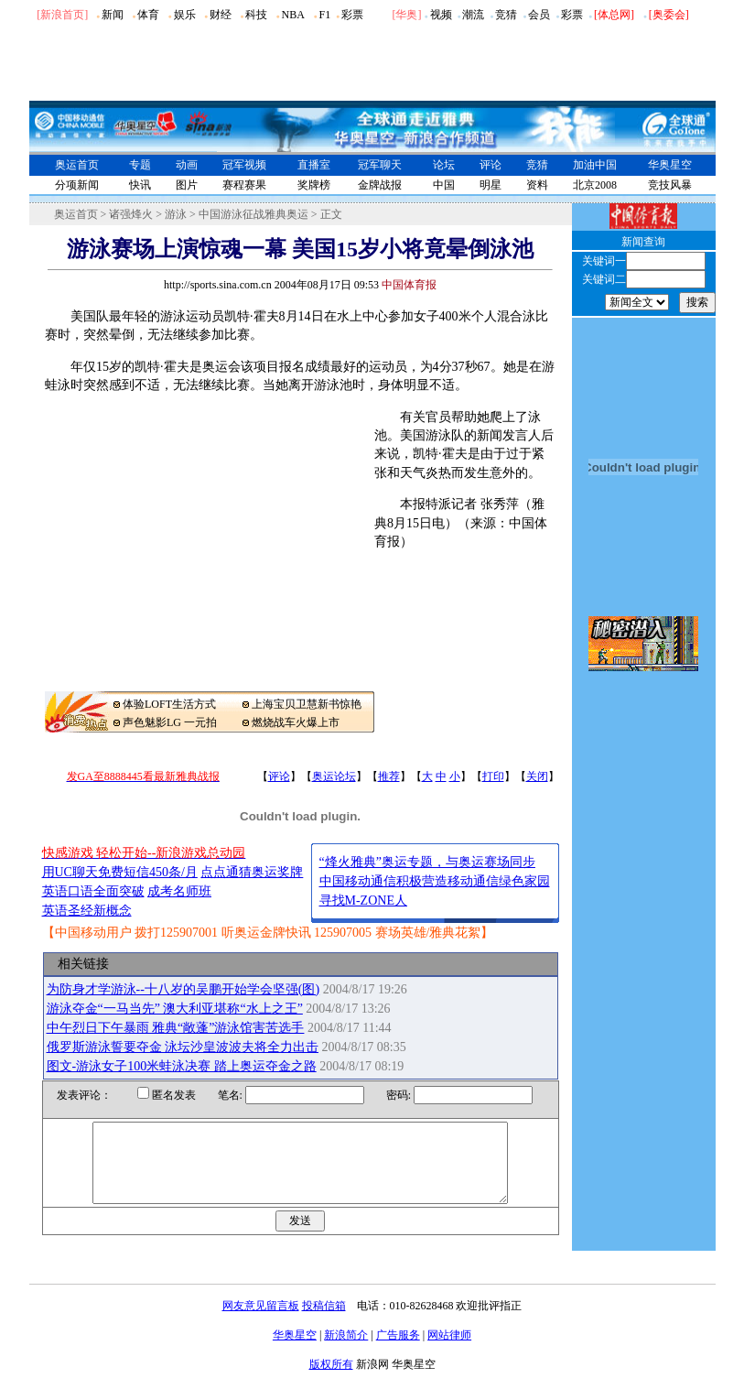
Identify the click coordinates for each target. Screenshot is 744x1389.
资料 (537, 185)
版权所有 (331, 1380)
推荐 (389, 776)
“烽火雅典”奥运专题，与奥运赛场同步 (427, 862)
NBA (292, 14)
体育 (148, 14)
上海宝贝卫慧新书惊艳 (306, 704)
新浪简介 (346, 1351)
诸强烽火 (131, 214)
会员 (539, 14)
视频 (441, 14)
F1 (325, 14)
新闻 (113, 14)
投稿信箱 (324, 1322)
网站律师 (449, 1351)
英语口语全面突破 (93, 891)
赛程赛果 (244, 185)
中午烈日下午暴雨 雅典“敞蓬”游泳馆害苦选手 (176, 1028)
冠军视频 (244, 164)
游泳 (176, 214)
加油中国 (595, 164)
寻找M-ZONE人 (363, 900)
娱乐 (185, 14)
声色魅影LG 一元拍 (170, 722)
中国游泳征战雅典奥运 (253, 214)
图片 (187, 185)
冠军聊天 (380, 164)
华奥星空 (670, 164)
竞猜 (506, 14)
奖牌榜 (313, 185)
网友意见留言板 (260, 1322)
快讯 (140, 185)
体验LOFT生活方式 (169, 704)
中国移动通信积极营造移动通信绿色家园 (434, 881)
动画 (187, 164)
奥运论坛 (334, 776)
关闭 (537, 776)
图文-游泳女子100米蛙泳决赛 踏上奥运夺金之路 (182, 1066)
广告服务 (398, 1351)
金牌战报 (380, 185)
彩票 (352, 14)
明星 (490, 185)
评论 (490, 164)
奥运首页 (77, 164)
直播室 (313, 164)
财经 (221, 14)
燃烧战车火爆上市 (296, 722)
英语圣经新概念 (87, 910)
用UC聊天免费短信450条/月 (120, 872)
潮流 (473, 14)
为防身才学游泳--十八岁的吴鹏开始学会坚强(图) (183, 989)
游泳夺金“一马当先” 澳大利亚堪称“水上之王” (175, 1008)
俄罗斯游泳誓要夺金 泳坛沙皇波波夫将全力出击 (183, 1047)
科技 (256, 14)
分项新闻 (77, 185)
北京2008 (595, 185)
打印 (493, 776)
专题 (140, 164)
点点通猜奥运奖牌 (251, 872)
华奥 (406, 14)
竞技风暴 (670, 185)
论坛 (444, 164)
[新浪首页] (62, 14)
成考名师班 (179, 891)
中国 (444, 185)
